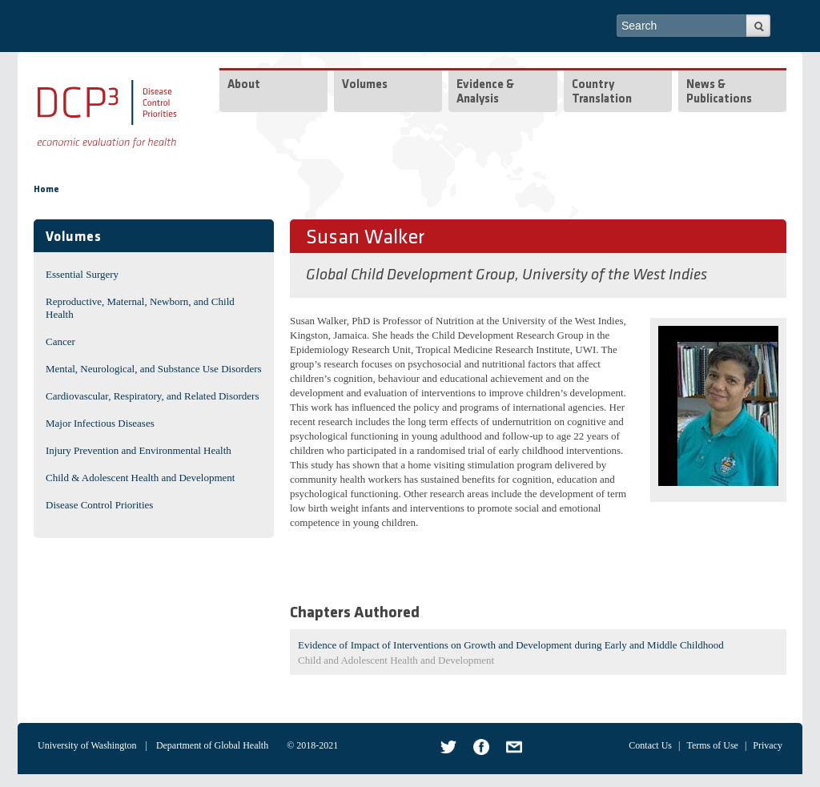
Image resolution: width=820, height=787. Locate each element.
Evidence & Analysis (485, 92)
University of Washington (87, 745)
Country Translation (602, 92)
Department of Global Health (212, 745)
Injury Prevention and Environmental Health (138, 450)
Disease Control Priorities (99, 505)
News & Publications (719, 92)
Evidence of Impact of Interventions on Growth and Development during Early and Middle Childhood (511, 645)
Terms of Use (712, 745)
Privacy (767, 745)
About (243, 85)
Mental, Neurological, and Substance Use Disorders (154, 369)
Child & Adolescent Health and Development (140, 478)
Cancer (60, 341)
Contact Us (650, 745)
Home (46, 190)
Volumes (365, 85)
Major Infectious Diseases (100, 423)
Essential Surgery (82, 274)
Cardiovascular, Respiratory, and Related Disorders (152, 396)
